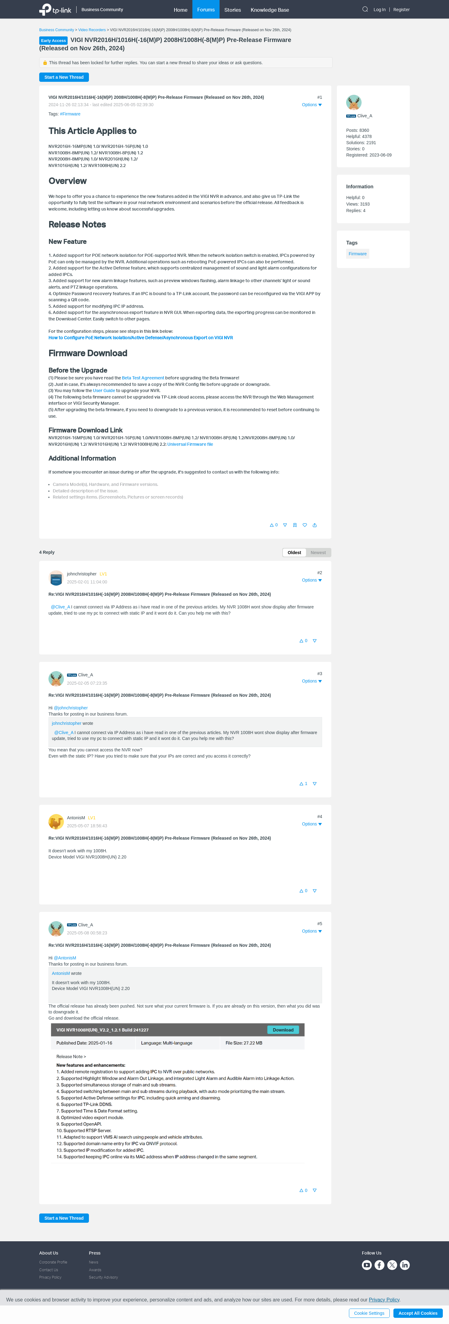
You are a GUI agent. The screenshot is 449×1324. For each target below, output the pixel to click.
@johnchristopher (71, 707)
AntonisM (76, 817)
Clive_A (85, 674)
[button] (314, 525)
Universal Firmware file (190, 444)
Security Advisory (103, 1277)
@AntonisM (65, 957)
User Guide (104, 390)
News (93, 1262)
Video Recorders (92, 30)
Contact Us (48, 1270)
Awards (95, 1270)
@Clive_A (60, 606)
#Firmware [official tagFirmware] (70, 113)
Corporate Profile (53, 1262)
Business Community (56, 30)
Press (94, 1252)
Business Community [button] (102, 9)
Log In (380, 9)
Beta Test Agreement (143, 377)
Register (401, 9)
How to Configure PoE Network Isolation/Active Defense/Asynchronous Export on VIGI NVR (140, 337)
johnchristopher (82, 573)
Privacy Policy (50, 1277)
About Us (48, 1252)
